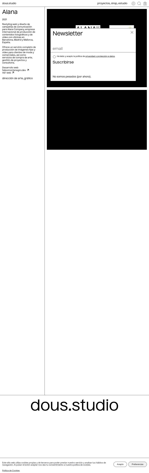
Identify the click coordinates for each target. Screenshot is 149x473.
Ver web (8, 73)
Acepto (120, 464)
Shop (114, 3)
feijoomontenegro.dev (15, 70)
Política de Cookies (11, 471)
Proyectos (103, 3)
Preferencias (137, 464)
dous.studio (9, 3)
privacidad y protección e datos (100, 56)
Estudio (122, 3)
